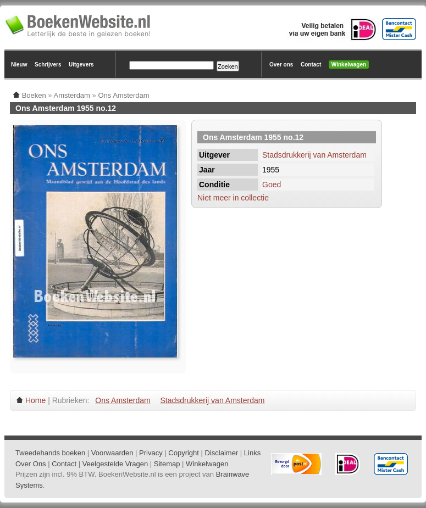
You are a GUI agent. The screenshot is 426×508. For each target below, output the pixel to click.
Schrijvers (48, 65)
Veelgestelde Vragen (115, 464)
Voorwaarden (112, 453)
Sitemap (167, 464)
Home (35, 400)
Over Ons (30, 464)
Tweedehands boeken (50, 453)
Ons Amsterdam (122, 400)
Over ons (281, 65)
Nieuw (19, 65)
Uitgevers (81, 65)
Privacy (151, 453)
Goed (271, 184)
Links (252, 453)
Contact (311, 65)
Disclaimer (222, 453)
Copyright (183, 453)
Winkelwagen (348, 65)
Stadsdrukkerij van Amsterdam (314, 154)
